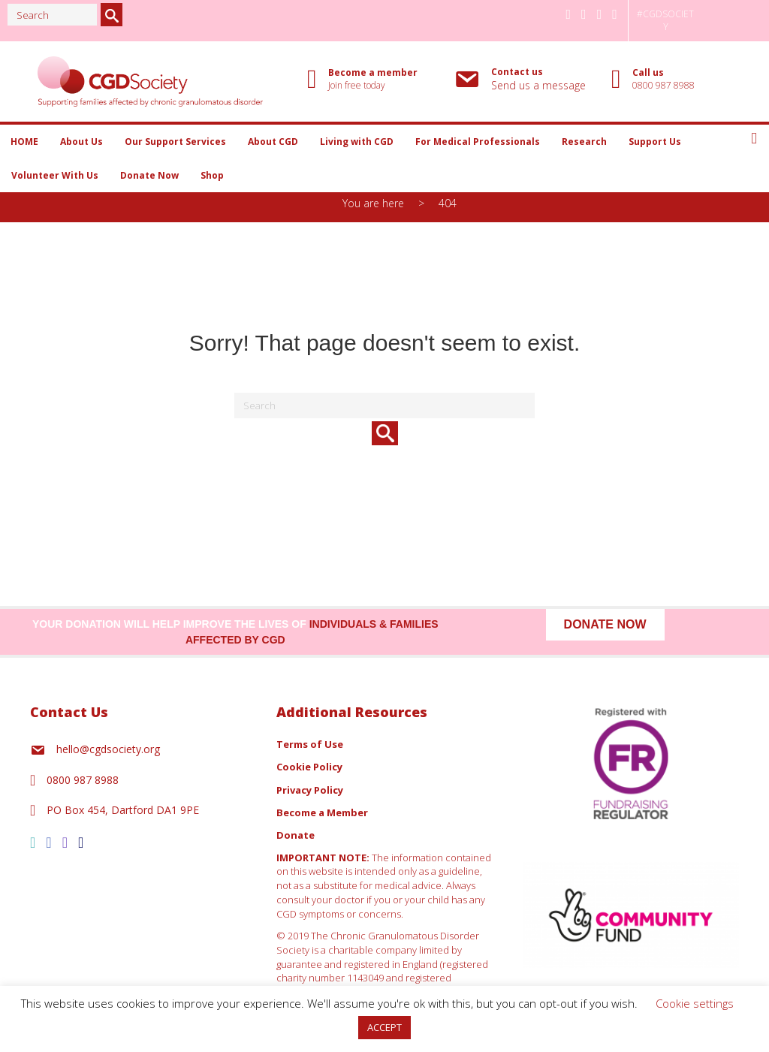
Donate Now (149, 175)
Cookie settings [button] (695, 1003)
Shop (212, 175)
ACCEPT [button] (384, 1027)
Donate (295, 835)
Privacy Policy (309, 790)
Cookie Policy (309, 766)
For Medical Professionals (477, 141)
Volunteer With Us (54, 175)
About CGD (273, 141)
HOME (24, 141)
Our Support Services (175, 141)
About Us (81, 141)
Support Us (655, 141)
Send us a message (538, 85)
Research (584, 141)
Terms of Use (309, 744)
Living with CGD (357, 141)
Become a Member (322, 812)
